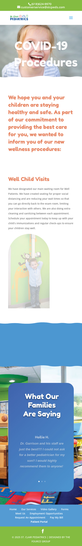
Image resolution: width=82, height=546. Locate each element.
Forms (65, 509)
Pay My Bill (56, 517)
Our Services (28, 509)
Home (13, 509)
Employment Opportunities (46, 513)
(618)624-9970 (41, 4)
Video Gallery (49, 509)
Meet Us (20, 513)
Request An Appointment (30, 517)
